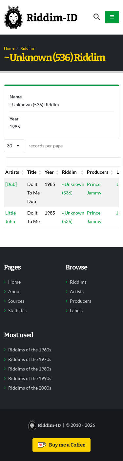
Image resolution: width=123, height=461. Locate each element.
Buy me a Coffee (61, 445)
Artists (12, 172)
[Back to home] (40, 17)
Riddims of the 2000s (29, 388)
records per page (33, 145)
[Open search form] (96, 17)
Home (9, 48)
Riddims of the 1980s (29, 368)
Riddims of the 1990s (29, 378)
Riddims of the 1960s (29, 349)
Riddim (69, 172)
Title (31, 172)
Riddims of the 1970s (29, 359)
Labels (76, 310)
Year (49, 172)
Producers (97, 172)
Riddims (27, 48)
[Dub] (11, 184)
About (14, 291)
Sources (16, 301)
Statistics (17, 310)
